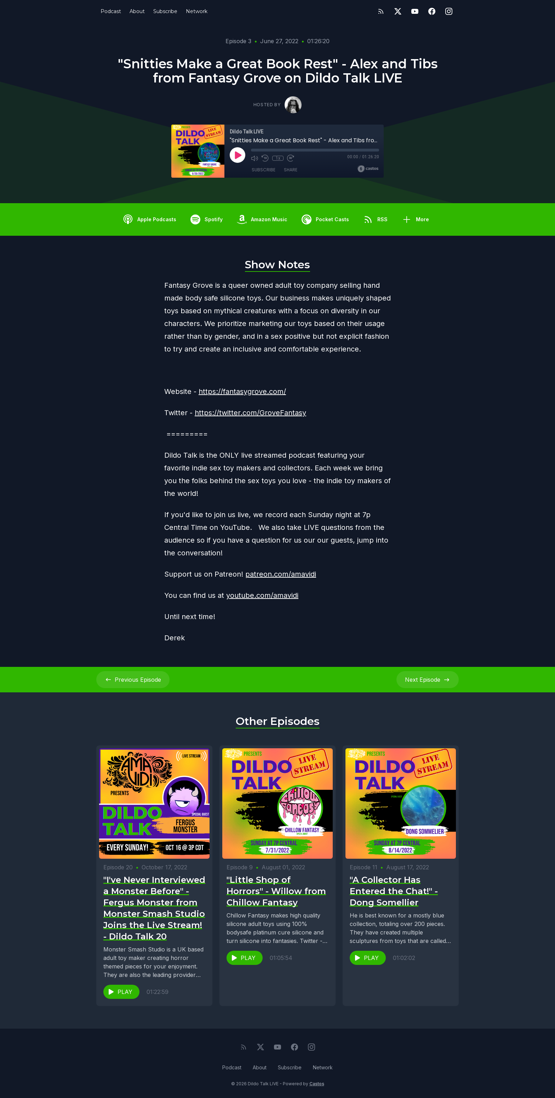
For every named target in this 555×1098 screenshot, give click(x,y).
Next (427, 679)
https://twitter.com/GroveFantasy (250, 412)
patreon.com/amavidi (280, 574)
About (137, 11)
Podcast (111, 11)
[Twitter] (398, 11)
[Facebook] (432, 11)
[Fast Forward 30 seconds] (290, 158)
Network (196, 11)
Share (290, 170)
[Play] (237, 155)
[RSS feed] (381, 11)
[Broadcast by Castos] (367, 168)
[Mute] (254, 158)
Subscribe (165, 11)
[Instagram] (449, 11)
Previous (133, 679)
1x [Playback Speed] (278, 158)
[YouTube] (415, 11)
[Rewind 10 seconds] (265, 158)
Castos (316, 1083)
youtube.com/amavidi (262, 595)
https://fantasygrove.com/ (242, 391)
